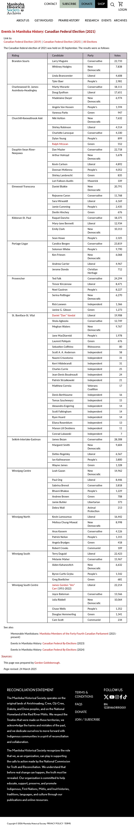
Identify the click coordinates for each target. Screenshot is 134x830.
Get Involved (44, 20)
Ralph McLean (60, 144)
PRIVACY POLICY (55, 823)
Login (122, 9)
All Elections (90, 41)
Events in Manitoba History (22, 31)
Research (92, 20)
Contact (50, 4)
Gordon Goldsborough (47, 662)
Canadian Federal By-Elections (59, 643)
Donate (86, 4)
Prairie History (69, 20)
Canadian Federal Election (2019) (22, 41)
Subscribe (69, 4)
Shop (101, 4)
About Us (22, 20)
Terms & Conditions (84, 694)
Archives (120, 20)
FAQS (78, 704)
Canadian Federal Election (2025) (62, 41)
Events (106, 20)
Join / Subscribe (87, 719)
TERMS (67, 823)
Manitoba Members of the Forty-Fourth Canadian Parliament (73, 633)
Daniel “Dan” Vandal (63, 315)
